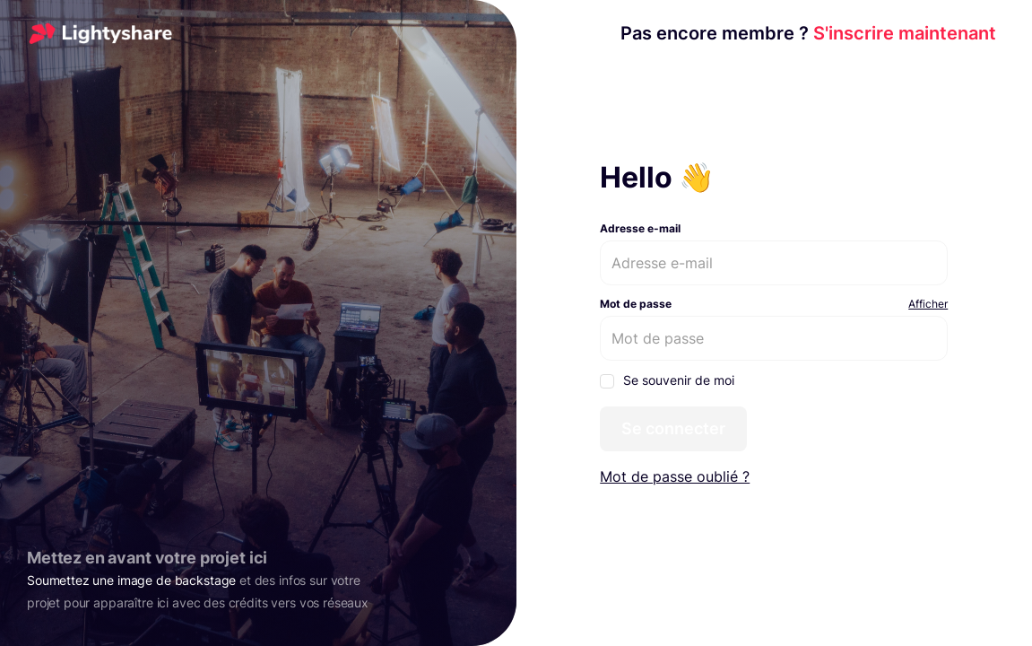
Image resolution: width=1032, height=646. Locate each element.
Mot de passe (636, 303)
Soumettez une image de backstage (131, 580)
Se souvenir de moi (667, 380)
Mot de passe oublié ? (675, 476)
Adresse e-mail (640, 228)
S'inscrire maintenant (808, 33)
